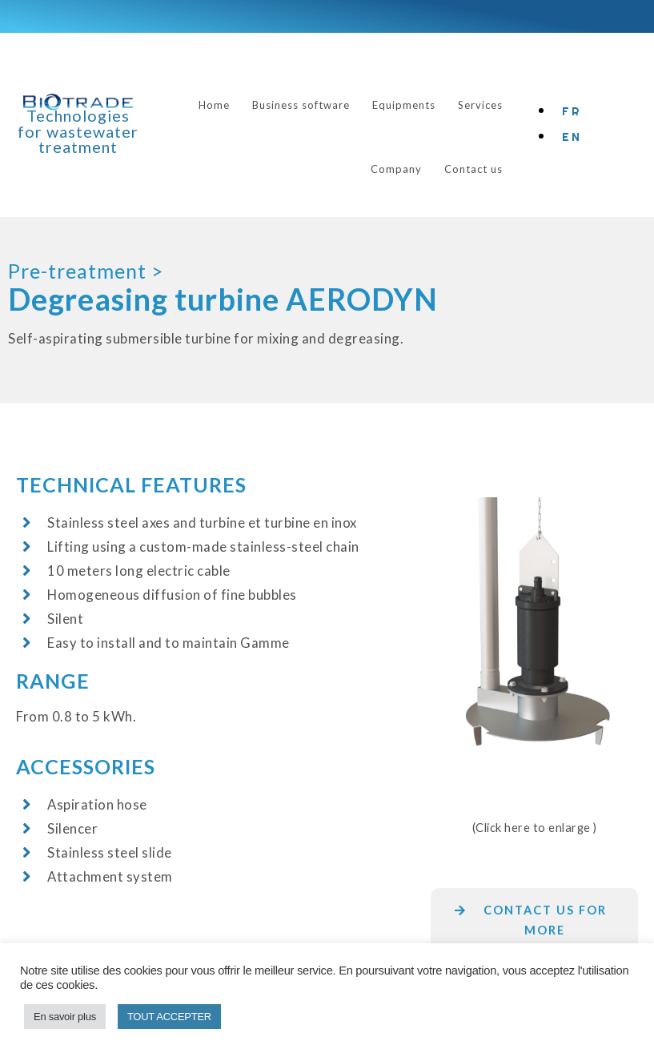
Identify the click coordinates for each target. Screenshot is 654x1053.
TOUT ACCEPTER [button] (169, 1017)
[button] (534, 930)
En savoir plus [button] (65, 1017)
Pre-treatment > (85, 271)
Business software (301, 104)
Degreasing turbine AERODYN (223, 299)
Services (480, 104)
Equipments (403, 104)
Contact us (473, 169)
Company (396, 169)
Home (214, 104)
